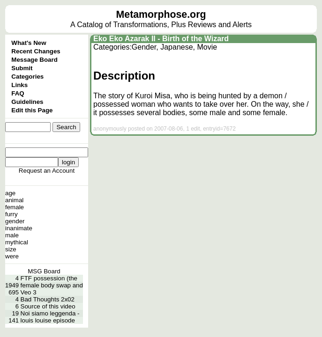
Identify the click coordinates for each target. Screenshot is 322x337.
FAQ (17, 93)
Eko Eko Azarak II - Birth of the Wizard (161, 39)
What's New (28, 42)
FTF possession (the (49, 278)
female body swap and (52, 285)
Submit (21, 68)
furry (11, 214)
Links (19, 84)
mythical (16, 242)
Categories (27, 76)
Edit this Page (31, 110)
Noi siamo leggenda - (50, 313)
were (12, 256)
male (12, 235)
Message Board (34, 59)
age (10, 193)
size (10, 249)
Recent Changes (35, 51)
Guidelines (27, 101)
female (14, 207)
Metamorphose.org (161, 14)
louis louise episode (48, 320)
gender (15, 221)
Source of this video (48, 306)
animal (14, 200)
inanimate (18, 228)
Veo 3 (29, 292)
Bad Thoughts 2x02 (48, 299)
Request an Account (47, 170)
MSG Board (44, 271)
